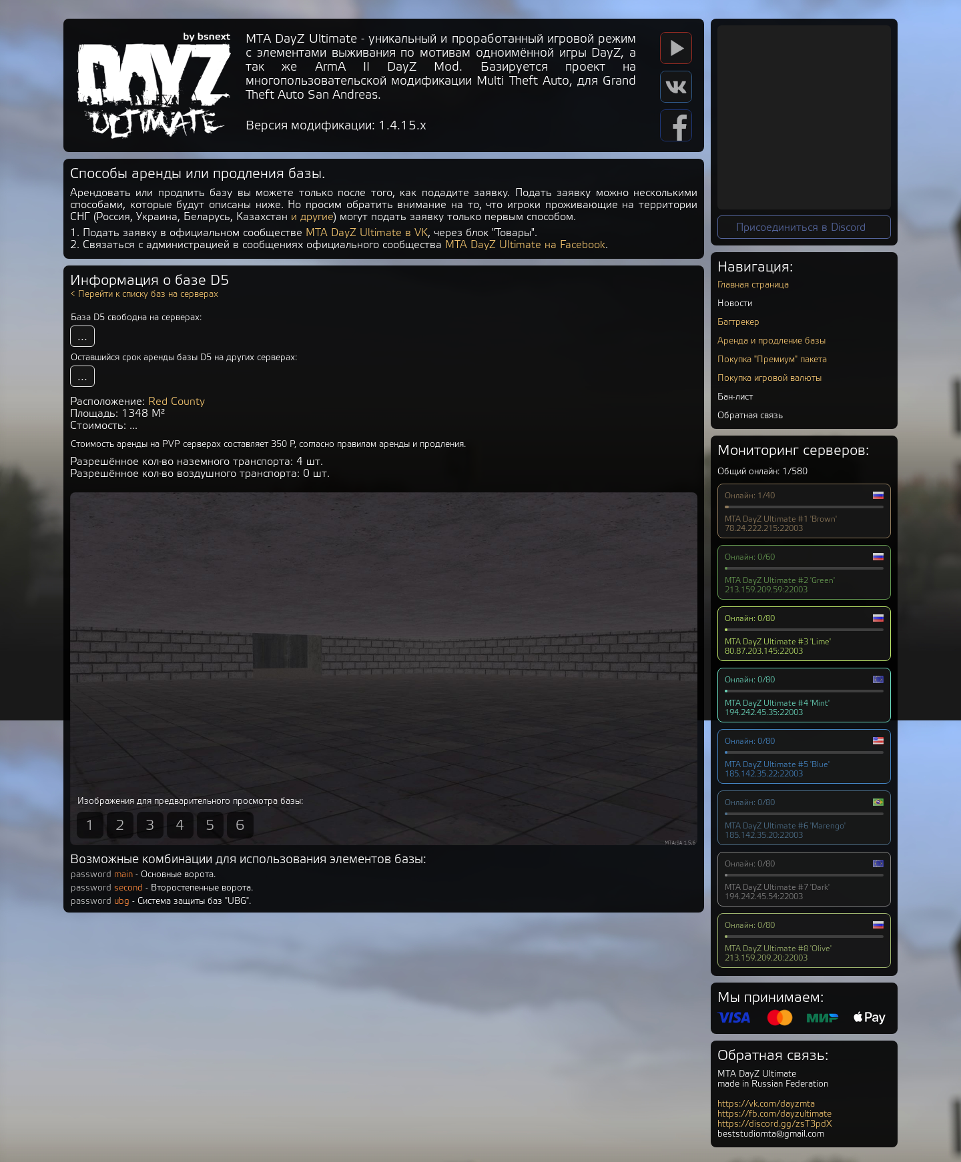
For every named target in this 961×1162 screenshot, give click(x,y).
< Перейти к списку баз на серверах (144, 294)
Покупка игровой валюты (769, 378)
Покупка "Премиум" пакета (772, 359)
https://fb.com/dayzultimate (774, 1114)
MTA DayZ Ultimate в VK (367, 233)
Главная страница (753, 284)
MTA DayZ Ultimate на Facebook (525, 245)
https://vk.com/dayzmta (766, 1104)
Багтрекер (738, 322)
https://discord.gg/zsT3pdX (774, 1124)
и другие (312, 217)
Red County (176, 402)
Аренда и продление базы (771, 341)
